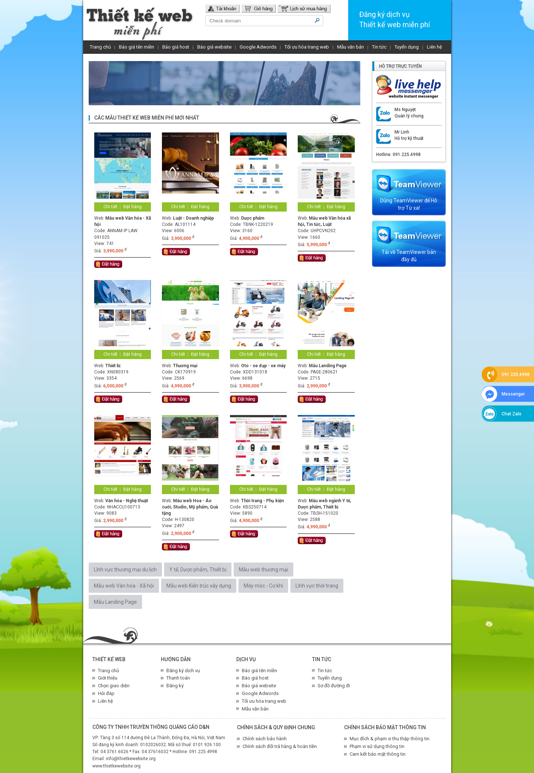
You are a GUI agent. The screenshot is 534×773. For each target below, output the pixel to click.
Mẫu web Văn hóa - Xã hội (124, 586)
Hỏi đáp (106, 693)
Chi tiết (110, 206)
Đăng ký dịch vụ (183, 670)
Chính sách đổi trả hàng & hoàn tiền (280, 746)
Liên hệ (434, 47)
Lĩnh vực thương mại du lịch (125, 569)
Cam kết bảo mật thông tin (378, 754)
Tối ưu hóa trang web (306, 47)
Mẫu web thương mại (263, 569)
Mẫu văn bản (350, 47)
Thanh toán (178, 678)
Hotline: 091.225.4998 (398, 154)
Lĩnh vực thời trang (317, 586)
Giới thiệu (107, 678)
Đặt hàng (132, 206)
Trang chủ (100, 47)
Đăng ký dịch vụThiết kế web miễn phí (394, 19)
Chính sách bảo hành (265, 738)
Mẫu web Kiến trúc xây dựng (198, 586)
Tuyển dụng (407, 47)
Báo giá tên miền (136, 47)
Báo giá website (214, 47)
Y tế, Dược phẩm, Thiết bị (197, 569)
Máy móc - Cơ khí (263, 586)
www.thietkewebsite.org (116, 766)
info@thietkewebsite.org (131, 758)
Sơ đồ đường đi (334, 685)
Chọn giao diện (114, 685)
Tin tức (379, 47)
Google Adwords (258, 47)
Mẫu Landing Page (115, 602)
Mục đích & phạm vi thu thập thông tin (389, 738)
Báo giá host (175, 47)
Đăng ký (175, 685)
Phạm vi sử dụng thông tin (377, 746)
